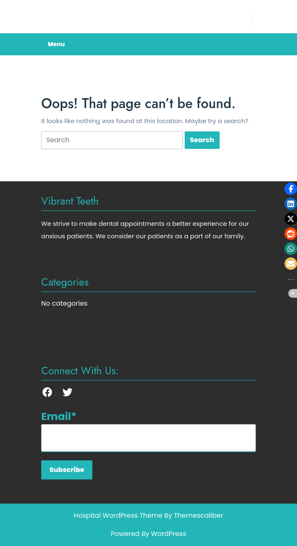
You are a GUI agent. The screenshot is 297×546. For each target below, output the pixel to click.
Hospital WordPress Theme (118, 515)
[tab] (112, 140)
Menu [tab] (56, 44)
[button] (291, 189)
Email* (148, 430)
